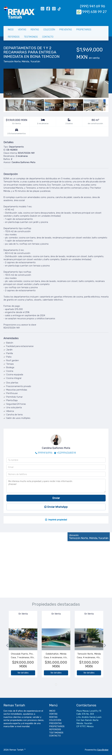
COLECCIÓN (49, 29)
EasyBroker (102, 749)
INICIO (11, 29)
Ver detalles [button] (23, 673)
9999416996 (45, 452)
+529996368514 (66, 452)
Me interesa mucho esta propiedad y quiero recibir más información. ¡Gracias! (56, 486)
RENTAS (35, 29)
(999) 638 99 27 (91, 12)
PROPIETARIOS (83, 29)
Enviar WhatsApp (56, 507)
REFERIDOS (14, 36)
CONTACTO (47, 36)
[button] (6, 645)
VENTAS (22, 29)
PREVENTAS (65, 29)
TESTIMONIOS (31, 36)
